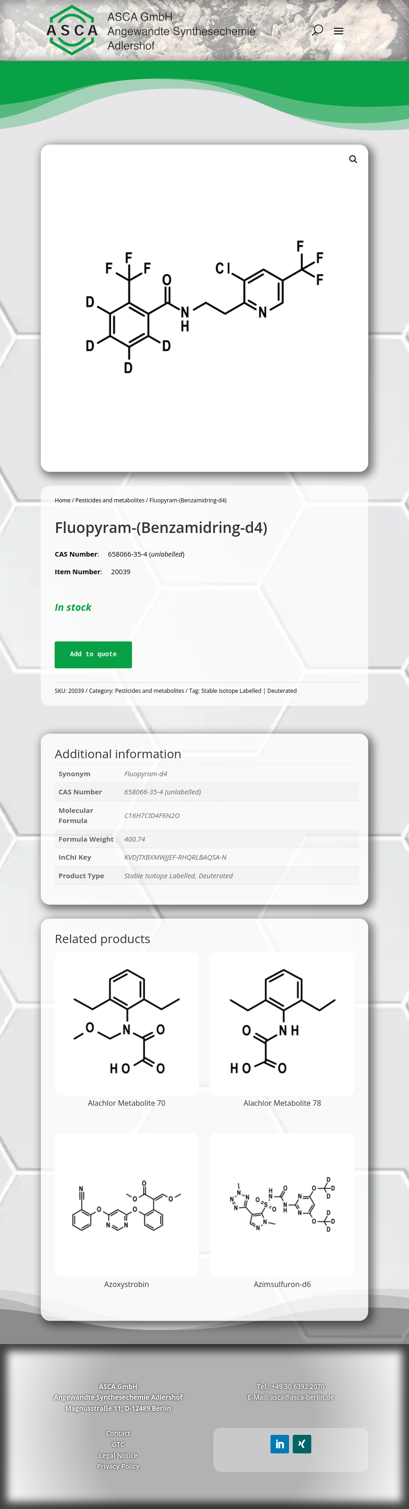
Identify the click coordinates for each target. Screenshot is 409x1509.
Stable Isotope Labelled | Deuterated (248, 691)
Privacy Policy (118, 1466)
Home (62, 500)
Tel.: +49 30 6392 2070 (291, 1386)
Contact (118, 1433)
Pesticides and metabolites (110, 500)
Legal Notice (118, 1455)
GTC (118, 1444)
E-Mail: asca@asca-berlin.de (291, 1397)
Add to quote (93, 654)
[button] (353, 159)
